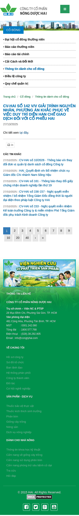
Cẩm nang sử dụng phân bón (24, 460)
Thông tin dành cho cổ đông (23, 69)
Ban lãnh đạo (14, 367)
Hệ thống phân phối (18, 372)
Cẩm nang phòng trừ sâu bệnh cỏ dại (29, 465)
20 (18, 237)
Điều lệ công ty (14, 76)
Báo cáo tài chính (16, 54)
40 (27, 237)
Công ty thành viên (17, 378)
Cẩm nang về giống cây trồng (24, 454)
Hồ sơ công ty (14, 357)
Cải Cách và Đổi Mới (18, 61)
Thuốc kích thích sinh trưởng (24, 411)
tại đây (24, 132)
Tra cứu (11, 470)
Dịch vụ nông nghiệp (18, 432)
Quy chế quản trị (15, 83)
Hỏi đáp (11, 475)
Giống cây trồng (16, 421)
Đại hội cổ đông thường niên (24, 39)
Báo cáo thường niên (18, 46)
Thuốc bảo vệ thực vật (20, 406)
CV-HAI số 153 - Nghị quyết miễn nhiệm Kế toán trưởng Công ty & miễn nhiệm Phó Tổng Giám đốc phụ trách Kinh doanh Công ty (38, 210)
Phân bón (12, 416)
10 (8, 237)
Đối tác (10, 383)
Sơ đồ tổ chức (15, 362)
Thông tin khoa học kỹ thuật (23, 449)
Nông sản (12, 426)
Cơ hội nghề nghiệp (18, 388)
